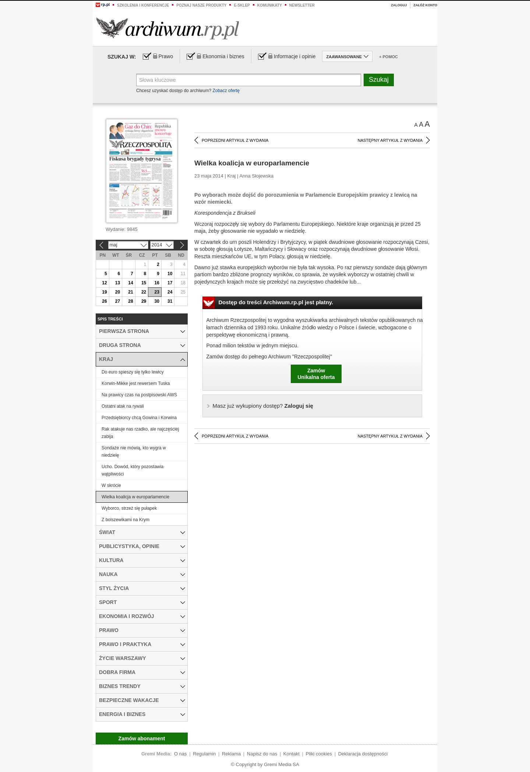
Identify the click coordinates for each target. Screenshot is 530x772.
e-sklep (242, 5)
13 (117, 282)
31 (169, 301)
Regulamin (204, 754)
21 (130, 292)
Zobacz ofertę (225, 90)
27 (117, 301)
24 (169, 292)
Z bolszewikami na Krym (125, 519)
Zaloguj (399, 5)
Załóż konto (425, 5)
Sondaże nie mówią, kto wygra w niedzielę (134, 451)
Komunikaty (269, 5)
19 (104, 292)
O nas (180, 754)
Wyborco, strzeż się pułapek (129, 508)
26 (104, 301)
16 (156, 282)
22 (143, 292)
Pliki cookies (319, 754)
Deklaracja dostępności (363, 754)
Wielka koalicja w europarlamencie (135, 496)
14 (130, 282)
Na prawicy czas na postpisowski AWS (139, 394)
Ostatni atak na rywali (123, 406)
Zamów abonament (142, 738)
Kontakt (291, 754)
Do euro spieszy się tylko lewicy (133, 372)
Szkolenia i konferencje (143, 5)
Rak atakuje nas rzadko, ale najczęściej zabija (140, 433)
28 (130, 301)
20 (117, 292)
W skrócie (111, 485)
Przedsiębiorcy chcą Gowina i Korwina (139, 417)
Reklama (231, 754)
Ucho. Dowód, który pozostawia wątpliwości (132, 470)
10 (169, 273)
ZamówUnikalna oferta (316, 374)
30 (156, 301)
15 (143, 282)
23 (156, 292)
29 (143, 301)
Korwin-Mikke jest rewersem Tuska (136, 383)
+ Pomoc (388, 57)
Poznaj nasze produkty (201, 5)
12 (104, 282)
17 (169, 282)
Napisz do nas (262, 754)
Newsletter (302, 5)
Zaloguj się (263, 406)
